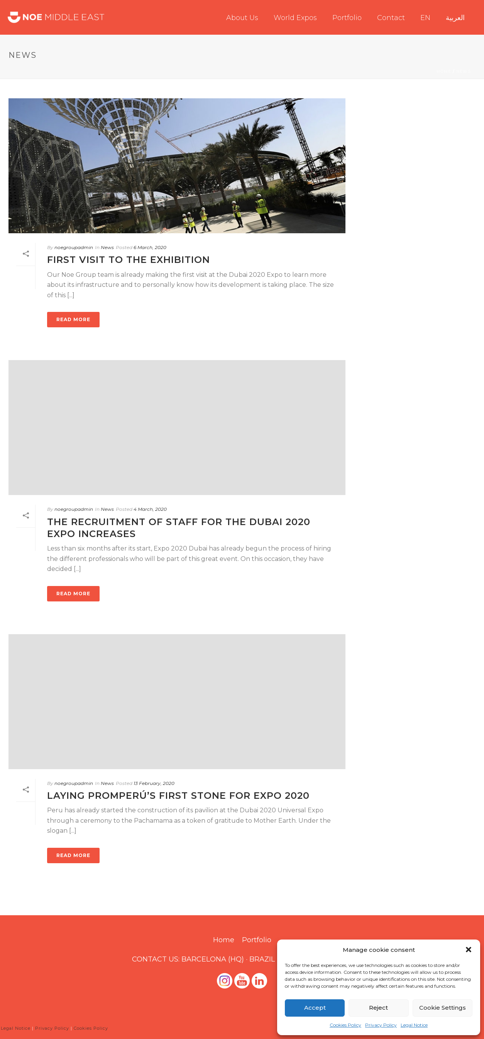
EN (425, 17)
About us (242, 17)
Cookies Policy (345, 1025)
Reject (378, 1007)
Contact (391, 17)
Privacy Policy (381, 1025)
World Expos (295, 17)
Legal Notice (414, 1025)
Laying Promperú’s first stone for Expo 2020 (178, 795)
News (463, 71)
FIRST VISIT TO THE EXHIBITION (128, 259)
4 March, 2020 (150, 509)
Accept (315, 1007)
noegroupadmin (73, 247)
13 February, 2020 (154, 783)
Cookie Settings (442, 1007)
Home (444, 71)
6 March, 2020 (150, 247)
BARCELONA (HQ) (212, 959)
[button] (468, 949)
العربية (455, 17)
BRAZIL (262, 959)
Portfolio (347, 17)
